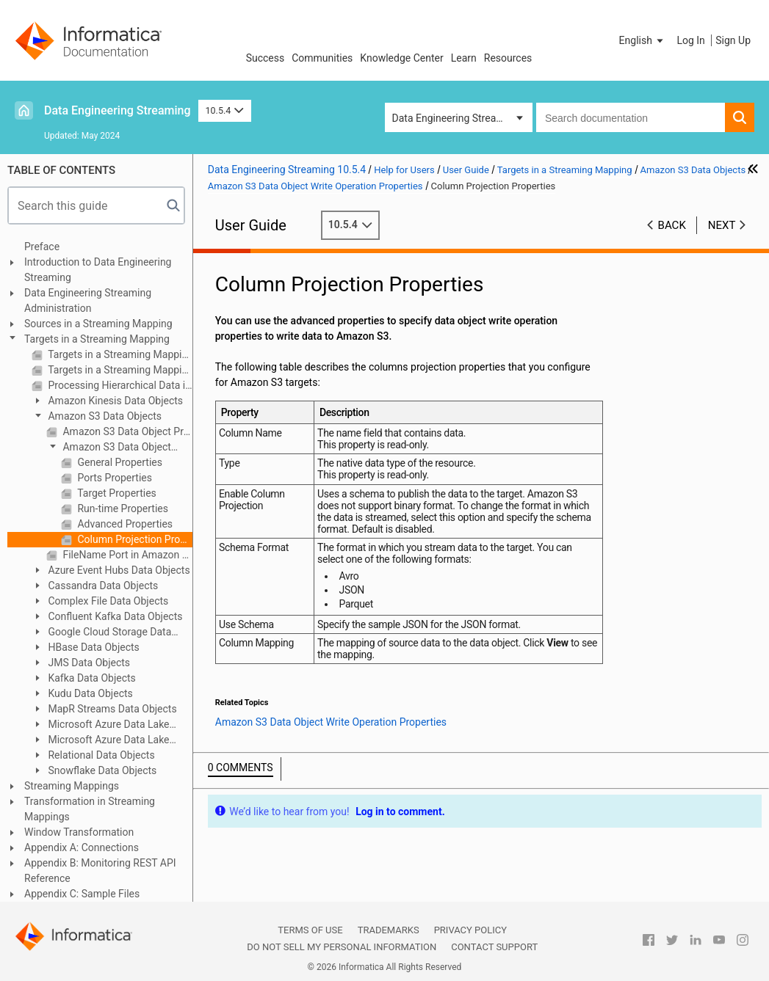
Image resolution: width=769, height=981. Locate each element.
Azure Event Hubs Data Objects (118, 570)
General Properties (118, 462)
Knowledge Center (401, 58)
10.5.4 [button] (225, 110)
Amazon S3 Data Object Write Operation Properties (108, 448)
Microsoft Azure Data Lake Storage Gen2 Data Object (101, 741)
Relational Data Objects (100, 755)
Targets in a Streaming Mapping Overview (119, 354)
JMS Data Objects (88, 662)
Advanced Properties (124, 524)
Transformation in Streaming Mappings (89, 809)
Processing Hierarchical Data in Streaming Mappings (119, 385)
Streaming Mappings (71, 786)
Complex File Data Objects (107, 601)
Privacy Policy (470, 930)
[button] (642, 40)
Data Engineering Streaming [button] (455, 118)
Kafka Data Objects (91, 678)
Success (265, 58)
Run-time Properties (121, 508)
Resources (508, 58)
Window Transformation (79, 832)
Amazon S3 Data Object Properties (126, 431)
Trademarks (388, 930)
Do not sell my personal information (341, 946)
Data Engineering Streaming (117, 110)
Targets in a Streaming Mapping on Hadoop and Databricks (119, 370)
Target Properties (115, 493)
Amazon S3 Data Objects (104, 416)
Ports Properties (113, 478)
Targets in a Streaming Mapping (97, 339)
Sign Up (733, 40)
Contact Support (494, 946)
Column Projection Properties (133, 539)
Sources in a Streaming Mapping (98, 323)
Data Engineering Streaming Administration (87, 300)
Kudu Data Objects (89, 693)
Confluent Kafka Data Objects (114, 616)
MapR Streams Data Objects (111, 709)
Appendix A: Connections (81, 847)
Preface (41, 246)
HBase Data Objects (93, 647)
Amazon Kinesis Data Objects (114, 400)
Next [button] (722, 225)
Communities (322, 58)
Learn (464, 58)
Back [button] (672, 225)
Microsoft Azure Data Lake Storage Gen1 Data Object (101, 725)
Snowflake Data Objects (101, 770)
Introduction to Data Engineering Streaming (97, 269)
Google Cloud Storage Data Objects (101, 633)
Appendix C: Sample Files (82, 894)
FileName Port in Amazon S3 (126, 555)
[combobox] (630, 117)
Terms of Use (310, 930)
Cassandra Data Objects (102, 585)
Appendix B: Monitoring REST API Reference (100, 870)
